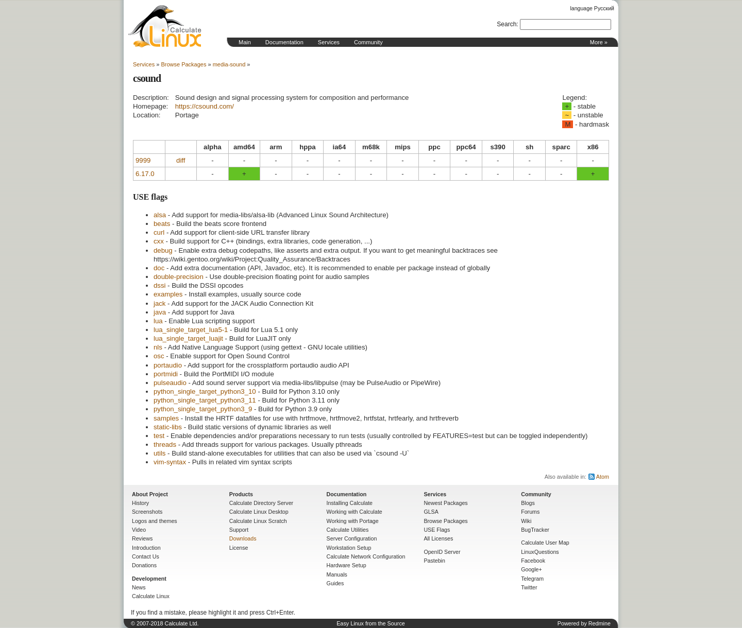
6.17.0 (145, 174)
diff (180, 160)
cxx (159, 241)
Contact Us (145, 556)
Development (149, 578)
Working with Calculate (354, 512)
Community (368, 42)
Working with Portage (353, 521)
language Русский (592, 8)
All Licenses (438, 538)
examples (168, 294)
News (139, 587)
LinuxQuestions (540, 552)
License (238, 548)
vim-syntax (170, 462)
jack (159, 303)
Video (139, 530)
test (159, 436)
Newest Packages (445, 503)
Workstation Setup (349, 548)
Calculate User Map (545, 542)
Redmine (599, 623)
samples (166, 418)
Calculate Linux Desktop (259, 512)
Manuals (337, 574)
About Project (150, 494)
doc (159, 268)
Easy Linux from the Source (370, 623)
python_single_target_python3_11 (205, 400)
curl (159, 232)
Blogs (528, 503)
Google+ (531, 569)
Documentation (284, 42)
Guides (335, 583)
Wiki (526, 521)
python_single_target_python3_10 (205, 391)
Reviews (142, 538)
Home (164, 26)
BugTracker (535, 530)
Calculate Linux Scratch (258, 521)
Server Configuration (352, 538)
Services (329, 42)
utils (159, 453)
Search (506, 24)
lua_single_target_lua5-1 (191, 330)
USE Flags (437, 530)
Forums (530, 512)
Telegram (532, 578)
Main (245, 42)
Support (238, 530)
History (140, 503)
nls (158, 347)
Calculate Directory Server (261, 503)
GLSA (431, 512)
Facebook (533, 560)
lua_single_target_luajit (188, 338)
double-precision (179, 277)
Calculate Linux (151, 596)
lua (158, 321)
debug (163, 250)
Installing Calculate (350, 503)
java (160, 312)
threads (165, 444)
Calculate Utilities (348, 530)
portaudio (168, 365)
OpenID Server (442, 552)
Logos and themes (154, 521)
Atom (602, 477)
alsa (160, 215)
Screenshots (147, 512)
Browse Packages (183, 64)
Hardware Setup (346, 565)
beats (162, 224)
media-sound (229, 64)
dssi (159, 285)
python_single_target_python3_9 (203, 409)
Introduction (146, 548)
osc (159, 356)
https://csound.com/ (204, 106)
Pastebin (434, 560)
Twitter (529, 587)
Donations (144, 565)
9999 (143, 160)
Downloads (243, 538)
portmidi (166, 374)
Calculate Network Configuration (366, 556)
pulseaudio (170, 383)
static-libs (168, 427)
